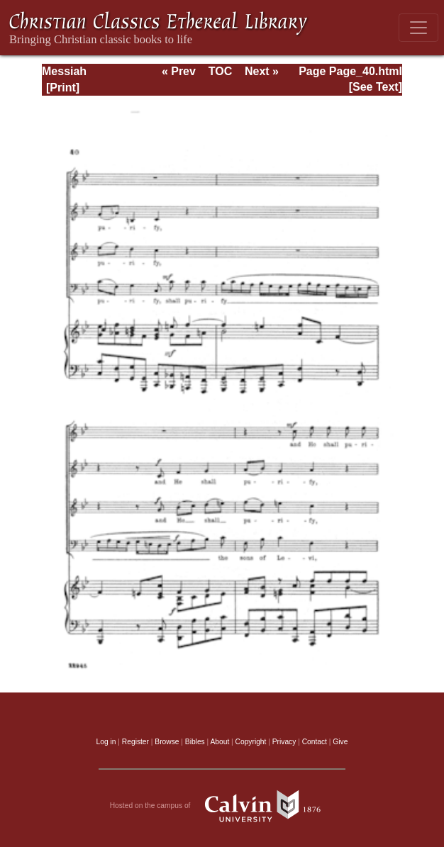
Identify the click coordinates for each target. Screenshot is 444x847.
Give (340, 742)
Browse (167, 742)
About (219, 742)
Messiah (64, 71)
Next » (262, 71)
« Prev (179, 71)
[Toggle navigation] (418, 27)
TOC (220, 71)
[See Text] (375, 87)
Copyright (251, 742)
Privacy (284, 742)
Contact (314, 742)
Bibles (195, 742)
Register (135, 742)
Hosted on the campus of (222, 806)
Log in (106, 742)
